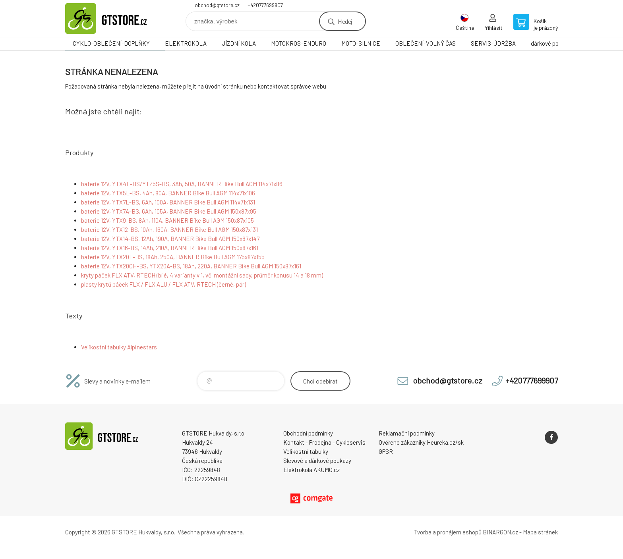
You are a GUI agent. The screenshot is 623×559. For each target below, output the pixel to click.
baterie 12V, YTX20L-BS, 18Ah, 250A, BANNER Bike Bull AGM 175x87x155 (173, 256)
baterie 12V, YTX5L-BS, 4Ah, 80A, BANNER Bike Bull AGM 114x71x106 (168, 193)
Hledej (345, 21)
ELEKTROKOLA (186, 43)
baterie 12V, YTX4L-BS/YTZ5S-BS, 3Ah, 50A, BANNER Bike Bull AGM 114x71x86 (181, 183)
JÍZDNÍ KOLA (239, 43)
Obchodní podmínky (308, 433)
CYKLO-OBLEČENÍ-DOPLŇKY (111, 43)
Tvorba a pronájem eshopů (448, 532)
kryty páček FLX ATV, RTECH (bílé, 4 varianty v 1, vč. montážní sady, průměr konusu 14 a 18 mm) (202, 275)
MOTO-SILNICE (360, 43)
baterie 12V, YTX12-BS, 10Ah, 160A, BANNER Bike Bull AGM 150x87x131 (169, 229)
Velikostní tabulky (305, 451)
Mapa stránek (540, 532)
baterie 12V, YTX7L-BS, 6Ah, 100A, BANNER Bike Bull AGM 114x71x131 (168, 202)
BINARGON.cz (500, 532)
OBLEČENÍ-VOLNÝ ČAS (425, 43)
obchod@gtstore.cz (217, 5)
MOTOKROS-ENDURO (298, 43)
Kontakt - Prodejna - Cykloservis (324, 442)
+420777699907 (265, 5)
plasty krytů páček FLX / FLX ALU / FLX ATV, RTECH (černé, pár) (163, 284)
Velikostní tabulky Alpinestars (119, 347)
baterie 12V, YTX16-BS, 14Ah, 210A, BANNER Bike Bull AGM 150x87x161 (169, 247)
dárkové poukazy (552, 43)
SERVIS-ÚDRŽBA (493, 43)
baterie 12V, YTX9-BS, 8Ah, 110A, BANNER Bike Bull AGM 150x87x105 (167, 220)
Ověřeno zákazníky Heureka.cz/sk (421, 442)
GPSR (386, 451)
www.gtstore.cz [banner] (113, 18)
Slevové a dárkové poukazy (317, 460)
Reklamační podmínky (407, 433)
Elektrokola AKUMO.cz (311, 469)
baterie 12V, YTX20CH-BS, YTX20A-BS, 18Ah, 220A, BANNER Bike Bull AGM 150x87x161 (191, 266)
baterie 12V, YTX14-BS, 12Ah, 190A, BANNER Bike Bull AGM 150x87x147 (170, 238)
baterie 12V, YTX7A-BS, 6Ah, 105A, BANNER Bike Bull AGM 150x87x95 (168, 211)
